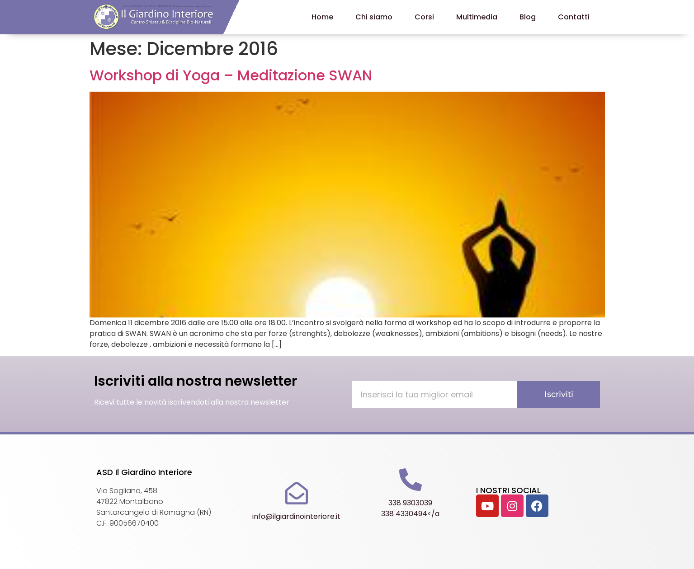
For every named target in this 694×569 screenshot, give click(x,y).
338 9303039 (410, 503)
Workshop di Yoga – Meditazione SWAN (231, 75)
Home (322, 17)
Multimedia (476, 17)
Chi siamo (373, 17)
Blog (527, 17)
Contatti (574, 17)
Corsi (424, 17)
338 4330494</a (410, 513)
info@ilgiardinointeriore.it (296, 516)
